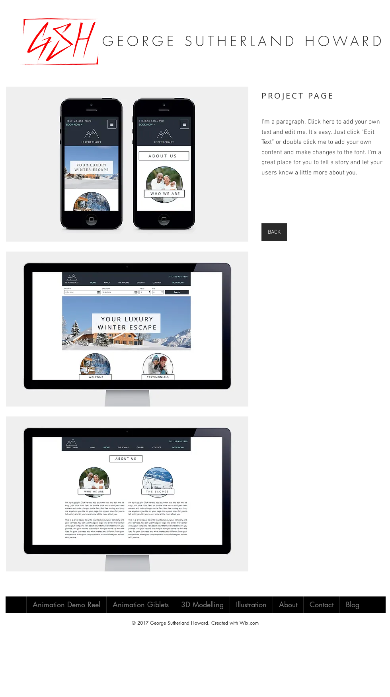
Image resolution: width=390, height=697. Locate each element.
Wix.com (249, 623)
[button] (127, 164)
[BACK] (274, 232)
